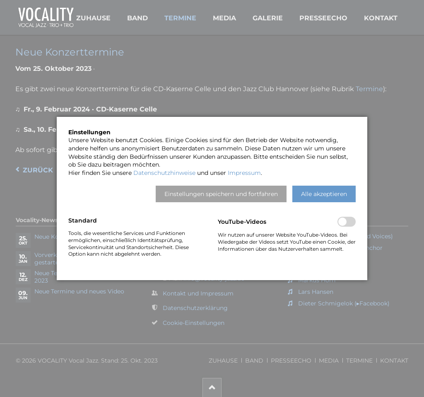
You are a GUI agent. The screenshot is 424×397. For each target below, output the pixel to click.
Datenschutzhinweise (164, 173)
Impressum (244, 173)
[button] (221, 194)
